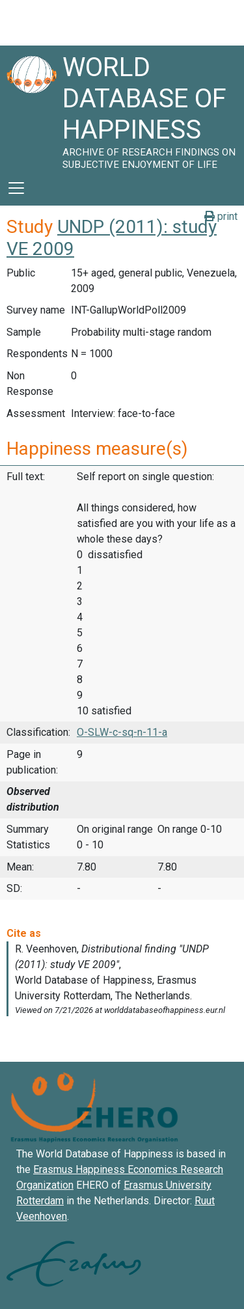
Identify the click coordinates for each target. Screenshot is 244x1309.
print (220, 216)
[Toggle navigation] (16, 188)
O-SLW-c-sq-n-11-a (122, 732)
